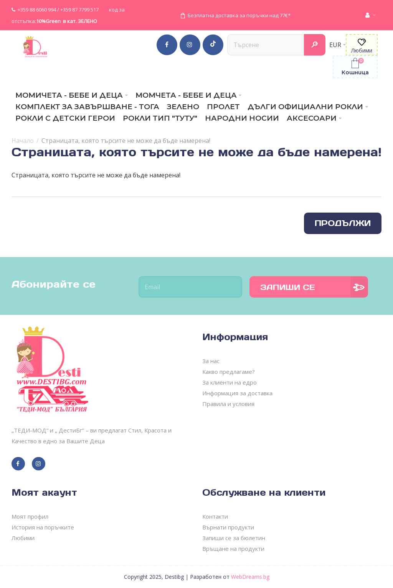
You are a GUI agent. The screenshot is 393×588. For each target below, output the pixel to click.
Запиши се (287, 287)
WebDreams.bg (250, 576)
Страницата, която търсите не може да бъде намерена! (125, 140)
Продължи (343, 223)
